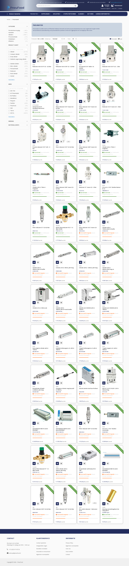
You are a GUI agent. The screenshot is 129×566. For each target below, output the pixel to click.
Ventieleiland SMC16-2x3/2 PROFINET (40, 429)
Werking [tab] (11, 121)
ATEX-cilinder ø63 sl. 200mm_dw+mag (61, 469)
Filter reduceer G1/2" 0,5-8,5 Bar (65, 509)
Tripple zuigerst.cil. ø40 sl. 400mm (109, 348)
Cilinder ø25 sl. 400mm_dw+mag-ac (108, 268)
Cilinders (10, 34)
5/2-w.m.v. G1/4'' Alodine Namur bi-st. (111, 188)
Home (8, 19)
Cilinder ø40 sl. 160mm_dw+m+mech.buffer (64, 308)
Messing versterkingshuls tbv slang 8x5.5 (110, 509)
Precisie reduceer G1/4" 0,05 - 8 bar (41, 147)
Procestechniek (12, 37)
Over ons (68, 548)
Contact (68, 554)
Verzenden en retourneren (43, 551)
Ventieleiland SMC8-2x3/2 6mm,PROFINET (63, 429)
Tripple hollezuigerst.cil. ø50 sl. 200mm (88, 348)
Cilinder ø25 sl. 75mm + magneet (39, 188)
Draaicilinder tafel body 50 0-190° (87, 469)
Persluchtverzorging (14, 30)
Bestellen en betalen (41, 548)
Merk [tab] (10, 84)
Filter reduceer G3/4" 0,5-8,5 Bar (88, 428)
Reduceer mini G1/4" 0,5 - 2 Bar (111, 66)
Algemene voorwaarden (42, 554)
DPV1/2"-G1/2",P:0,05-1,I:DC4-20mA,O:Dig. (110, 389)
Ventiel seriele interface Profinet (88, 388)
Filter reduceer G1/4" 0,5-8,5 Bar (65, 147)
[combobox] (54, 5)
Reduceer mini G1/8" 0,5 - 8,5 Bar (65, 66)
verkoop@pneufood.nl (15, 553)
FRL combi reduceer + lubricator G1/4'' (88, 509)
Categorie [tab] (11, 26)
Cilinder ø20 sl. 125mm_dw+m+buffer (108, 228)
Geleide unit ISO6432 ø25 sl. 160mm (110, 308)
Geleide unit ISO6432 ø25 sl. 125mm (87, 308)
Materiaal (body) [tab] (13, 125)
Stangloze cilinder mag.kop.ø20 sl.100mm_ (65, 389)
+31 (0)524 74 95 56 (14, 549)
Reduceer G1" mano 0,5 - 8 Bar (87, 187)
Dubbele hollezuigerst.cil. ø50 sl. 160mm (65, 348)
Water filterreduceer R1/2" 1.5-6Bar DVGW (64, 228)
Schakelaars (11, 39)
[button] (37, 61)
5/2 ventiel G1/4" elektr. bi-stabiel (86, 67)
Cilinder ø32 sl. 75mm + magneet (109, 147)
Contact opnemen (41, 543)
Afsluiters (11, 41)
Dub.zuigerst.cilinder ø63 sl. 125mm (40, 348)
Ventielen (11, 32)
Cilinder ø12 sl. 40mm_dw (40, 308)
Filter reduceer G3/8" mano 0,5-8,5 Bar (88, 147)
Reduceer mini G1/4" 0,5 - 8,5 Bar (42, 66)
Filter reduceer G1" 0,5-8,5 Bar (41, 227)
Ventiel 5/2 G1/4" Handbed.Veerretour (38, 107)
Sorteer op (47, 39)
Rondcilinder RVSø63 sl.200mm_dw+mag (38, 389)
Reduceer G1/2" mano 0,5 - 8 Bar (111, 107)
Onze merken (69, 551)
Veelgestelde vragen (41, 546)
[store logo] (15, 8)
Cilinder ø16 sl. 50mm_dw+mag (65, 267)
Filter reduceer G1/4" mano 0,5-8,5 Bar (65, 107)
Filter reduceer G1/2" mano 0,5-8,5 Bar (88, 107)
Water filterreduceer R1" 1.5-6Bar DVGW (41, 469)
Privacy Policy (69, 543)
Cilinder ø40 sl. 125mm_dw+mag (88, 267)
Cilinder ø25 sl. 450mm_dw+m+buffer (39, 268)
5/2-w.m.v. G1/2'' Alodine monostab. (109, 429)
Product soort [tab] (13, 45)
